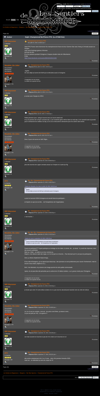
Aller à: (76, 377)
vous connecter (76, 4)
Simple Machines (57, 390)
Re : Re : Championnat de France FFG (40, 180)
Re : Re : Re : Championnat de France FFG (41, 232)
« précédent (90, 31)
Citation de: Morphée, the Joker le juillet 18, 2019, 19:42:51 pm (41, 186)
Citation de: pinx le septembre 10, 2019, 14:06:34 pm (38, 238)
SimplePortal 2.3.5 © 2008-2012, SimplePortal (51, 391)
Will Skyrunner (10, 41)
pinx (6, 181)
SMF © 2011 (49, 390)
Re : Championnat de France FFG (38, 65)
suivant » (96, 31)
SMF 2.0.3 (42, 390)
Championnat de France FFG (36, 41)
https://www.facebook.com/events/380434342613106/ (41, 58)
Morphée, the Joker (12, 65)
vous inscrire (87, 4)
